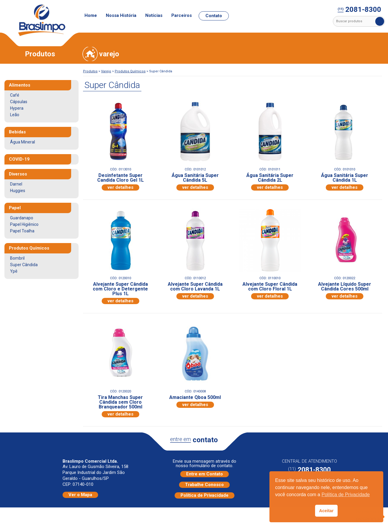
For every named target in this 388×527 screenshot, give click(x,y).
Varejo (106, 71)
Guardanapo (21, 217)
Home (90, 15)
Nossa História (121, 15)
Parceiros (181, 15)
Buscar (379, 21)
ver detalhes (120, 187)
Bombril (17, 258)
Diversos (18, 174)
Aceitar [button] (326, 510)
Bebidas (17, 132)
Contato (213, 15)
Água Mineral (22, 142)
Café (14, 95)
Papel (15, 207)
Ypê (13, 271)
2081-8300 (359, 10)
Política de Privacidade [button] (346, 494)
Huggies (17, 190)
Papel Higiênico (24, 224)
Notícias (153, 15)
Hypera (16, 108)
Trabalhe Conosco (204, 484)
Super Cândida (24, 264)
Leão (14, 114)
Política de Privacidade (205, 495)
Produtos (90, 71)
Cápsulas (18, 101)
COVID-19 (19, 159)
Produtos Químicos (130, 71)
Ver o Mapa (80, 494)
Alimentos (19, 85)
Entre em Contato (204, 474)
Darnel (16, 184)
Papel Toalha (22, 231)
